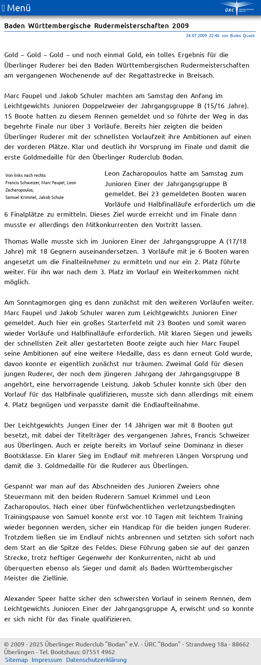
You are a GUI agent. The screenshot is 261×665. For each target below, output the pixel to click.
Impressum (47, 659)
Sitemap (16, 659)
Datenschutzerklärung (96, 659)
